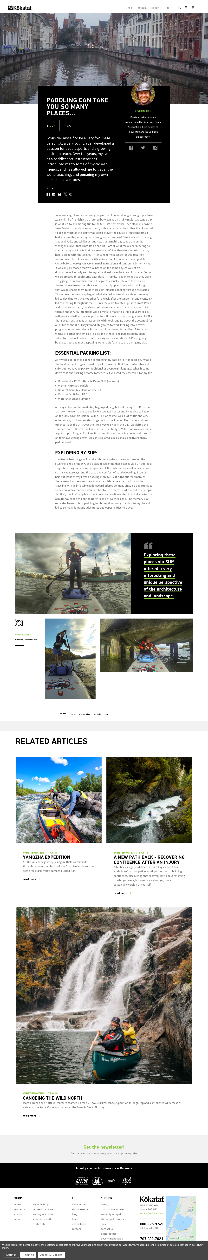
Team (75, 1204)
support (156, 7)
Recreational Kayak (43, 1194)
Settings (11, 1255)
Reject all (28, 1255)
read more (30, 864)
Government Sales (112, 1224)
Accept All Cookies (51, 1255)
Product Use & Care (112, 1194)
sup (107, 699)
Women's (19, 1194)
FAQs (103, 1209)
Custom (18, 1199)
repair (18, 1204)
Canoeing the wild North (52, 1083)
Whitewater (39, 1209)
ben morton (84, 699)
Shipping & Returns (112, 1204)
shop (130, 7)
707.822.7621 (151, 1224)
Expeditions (79, 1209)
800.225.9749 (151, 1209)
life (169, 7)
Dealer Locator (109, 1219)
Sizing (104, 1190)
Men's (18, 1190)
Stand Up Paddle (42, 1204)
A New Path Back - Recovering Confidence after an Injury (149, 845)
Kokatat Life (79, 1190)
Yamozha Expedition (46, 842)
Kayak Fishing (40, 1190)
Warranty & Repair (111, 1199)
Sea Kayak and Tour (43, 1199)
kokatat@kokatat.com (151, 1199)
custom (142, 7)
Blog (74, 1199)
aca (73, 699)
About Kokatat (80, 1194)
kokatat (98, 699)
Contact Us (107, 1214)
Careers (76, 1214)
